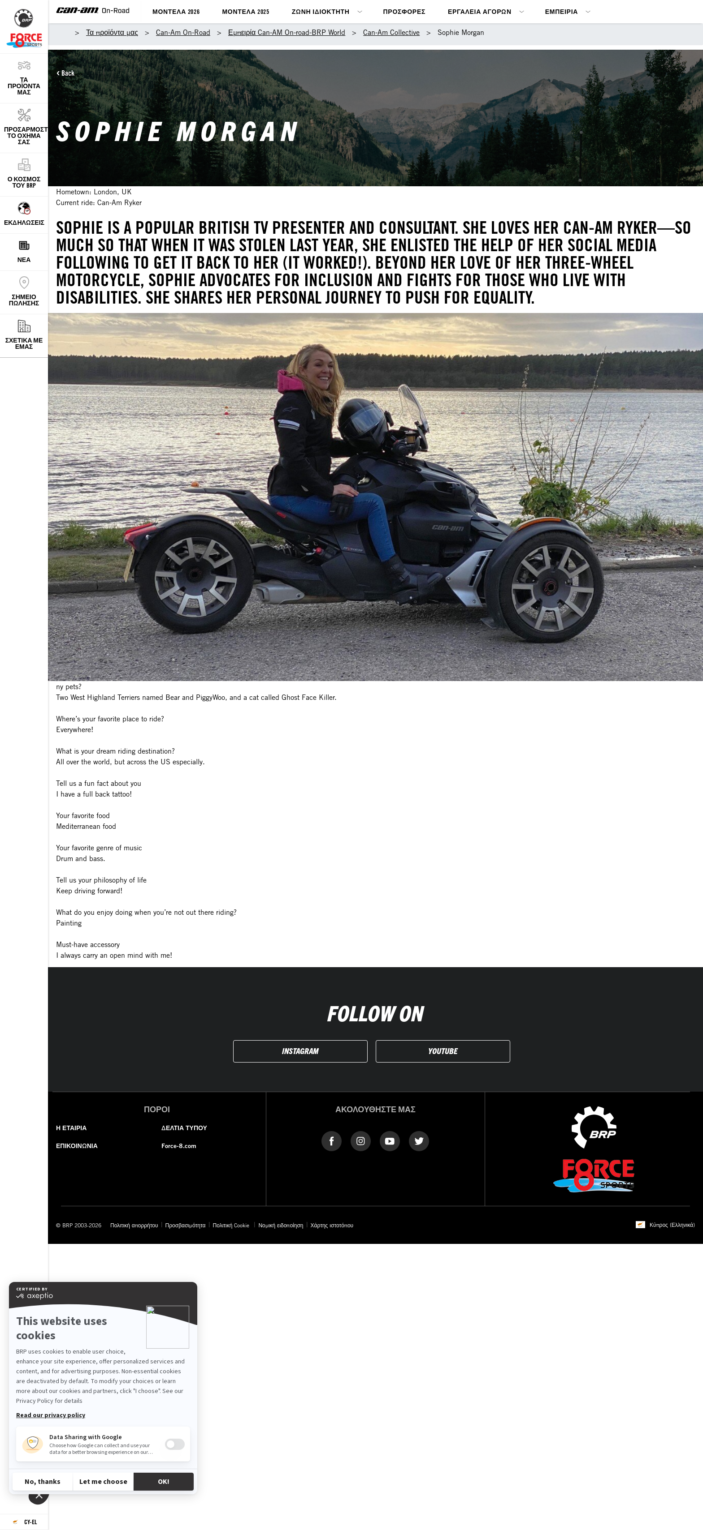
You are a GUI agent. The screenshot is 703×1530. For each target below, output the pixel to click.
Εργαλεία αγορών (480, 11)
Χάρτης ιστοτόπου (332, 1225)
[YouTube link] (390, 1140)
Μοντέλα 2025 (245, 11)
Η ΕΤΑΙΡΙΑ (71, 1128)
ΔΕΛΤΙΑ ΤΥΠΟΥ (184, 1128)
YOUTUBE (442, 1051)
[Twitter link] (419, 1140)
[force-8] (593, 1175)
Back (67, 73)
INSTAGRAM (300, 1051)
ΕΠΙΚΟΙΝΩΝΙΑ (77, 1146)
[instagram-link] (361, 1140)
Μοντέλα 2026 (176, 11)
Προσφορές (404, 11)
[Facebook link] (331, 1140)
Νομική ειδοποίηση (280, 1225)
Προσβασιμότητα (185, 1225)
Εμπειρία (561, 11)
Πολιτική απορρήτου (134, 1225)
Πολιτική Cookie (232, 1225)
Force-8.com (178, 1146)
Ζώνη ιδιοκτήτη (321, 11)
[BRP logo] (594, 1126)
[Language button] (24, 1522)
